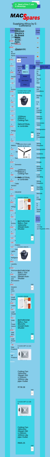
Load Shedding (38, 176)
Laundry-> (12, 265)
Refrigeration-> (12, 259)
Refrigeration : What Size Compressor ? (38, 134)
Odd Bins (12, 334)
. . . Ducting (13, 114)
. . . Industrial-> (12, 124)
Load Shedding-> (12, 314)
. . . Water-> (12, 231)
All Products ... (13, 357)
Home (17, 29)
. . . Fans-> (12, 172)
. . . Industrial (12, 118)
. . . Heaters (12, 245)
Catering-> (12, 307)
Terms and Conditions (38, 89)
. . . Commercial (13, 105)
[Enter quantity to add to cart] (32, 135)
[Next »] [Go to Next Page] (25, 72)
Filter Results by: (22, 57)
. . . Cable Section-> (12, 186)
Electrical (19, 31)
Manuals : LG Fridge (38, 196)
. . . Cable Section (12, 76)
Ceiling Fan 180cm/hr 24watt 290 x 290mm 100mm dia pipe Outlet (23, 432)
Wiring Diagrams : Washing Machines (38, 185)
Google (38, 162)
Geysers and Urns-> (12, 290)
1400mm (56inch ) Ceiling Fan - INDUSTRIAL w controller (24, 175)
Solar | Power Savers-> (12, 324)
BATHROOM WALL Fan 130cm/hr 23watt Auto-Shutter (24, 225)
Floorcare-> (12, 272)
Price (25, 84)
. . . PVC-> (12, 214)
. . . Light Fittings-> (12, 131)
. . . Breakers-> (12, 70)
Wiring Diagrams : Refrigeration (38, 146)
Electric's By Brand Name (19, 35)
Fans (17, 42)
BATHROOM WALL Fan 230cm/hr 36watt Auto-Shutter (24, 274)
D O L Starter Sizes (38, 207)
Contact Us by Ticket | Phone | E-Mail (38, 76)
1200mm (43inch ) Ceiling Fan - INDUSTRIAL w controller (24, 121)
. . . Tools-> (12, 138)
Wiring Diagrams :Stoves (38, 168)
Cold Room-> (13, 341)
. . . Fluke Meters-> (12, 146)
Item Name (25, 80)
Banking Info (38, 96)
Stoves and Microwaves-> (12, 280)
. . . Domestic (13, 94)
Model (25, 76)
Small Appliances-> (12, 299)
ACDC (18, 39)
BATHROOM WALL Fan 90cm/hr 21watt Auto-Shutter (24, 324)
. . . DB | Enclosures (12, 88)
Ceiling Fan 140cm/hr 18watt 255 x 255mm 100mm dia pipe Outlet (23, 376)
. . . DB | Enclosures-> (12, 223)
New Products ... (13, 349)
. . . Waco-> (12, 153)
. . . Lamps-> (12, 199)
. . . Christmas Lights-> (12, 252)
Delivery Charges (38, 117)
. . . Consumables (13, 81)
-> (12, 45)
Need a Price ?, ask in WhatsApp (24, 5)
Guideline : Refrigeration (38, 156)
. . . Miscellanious (12, 241)
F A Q (38, 103)
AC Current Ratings (38, 110)
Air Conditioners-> (12, 37)
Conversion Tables (38, 124)
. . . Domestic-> (12, 166)
